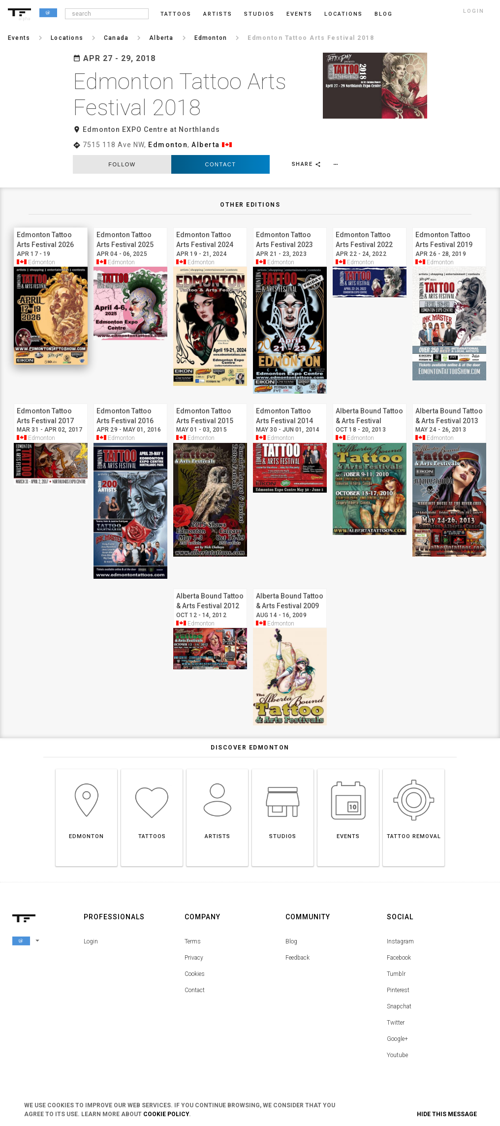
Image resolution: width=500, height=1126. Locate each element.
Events (299, 14)
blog (384, 14)
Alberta (205, 145)
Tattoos (175, 14)
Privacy (194, 957)
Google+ (397, 1038)
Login (91, 941)
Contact (220, 164)
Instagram (400, 941)
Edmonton (168, 145)
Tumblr (396, 973)
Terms (193, 941)
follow (121, 164)
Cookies (195, 973)
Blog (291, 941)
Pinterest (398, 990)
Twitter (396, 1022)
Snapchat (399, 1006)
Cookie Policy (166, 1114)
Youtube (397, 1055)
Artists (217, 14)
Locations (343, 14)
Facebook (399, 957)
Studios (259, 14)
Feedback (297, 957)
